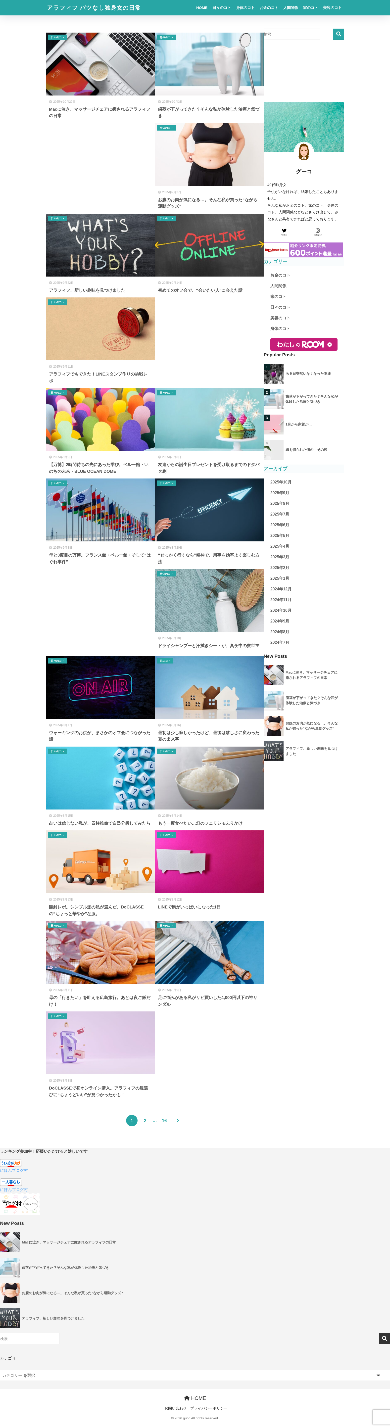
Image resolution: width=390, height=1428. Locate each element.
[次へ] (177, 1120)
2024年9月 (279, 621)
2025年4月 (279, 546)
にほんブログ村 (14, 1170)
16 (164, 1120)
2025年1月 (279, 578)
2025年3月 (279, 557)
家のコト (310, 7)
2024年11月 (281, 600)
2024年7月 (279, 642)
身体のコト (245, 7)
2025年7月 (279, 514)
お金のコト (269, 7)
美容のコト (332, 7)
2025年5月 (279, 535)
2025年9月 (279, 493)
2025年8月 (279, 503)
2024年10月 (281, 610)
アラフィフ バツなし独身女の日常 (94, 7)
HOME (201, 7)
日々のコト (221, 7)
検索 (338, 34)
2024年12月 (281, 589)
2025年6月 (279, 525)
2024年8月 (279, 632)
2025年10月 (281, 482)
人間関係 (290, 7)
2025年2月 (279, 568)
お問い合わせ (175, 1408)
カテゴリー (10, 1358)
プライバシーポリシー (209, 1408)
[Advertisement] (100, 166)
